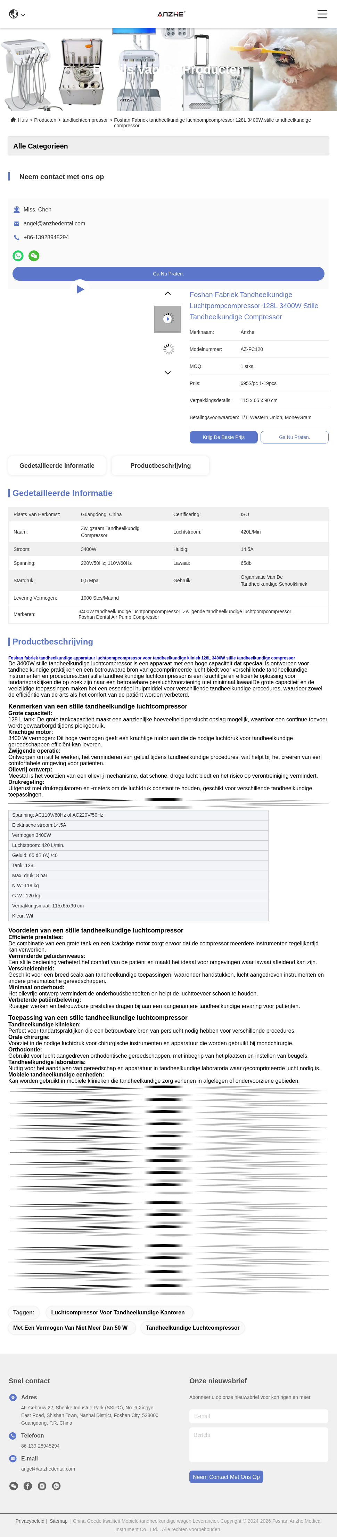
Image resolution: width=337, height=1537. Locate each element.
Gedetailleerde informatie (56, 465)
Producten (45, 120)
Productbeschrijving (160, 465)
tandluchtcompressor (85, 120)
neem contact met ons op (226, 1477)
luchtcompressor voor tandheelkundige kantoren (117, 1312)
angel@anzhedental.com (54, 223)
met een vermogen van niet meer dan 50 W (70, 1328)
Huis (23, 120)
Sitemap (58, 1521)
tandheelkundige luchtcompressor (193, 1328)
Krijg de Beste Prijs (224, 437)
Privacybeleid (30, 1521)
